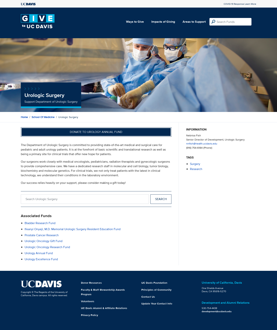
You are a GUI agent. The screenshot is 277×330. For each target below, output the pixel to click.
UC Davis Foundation (154, 283)
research (196, 169)
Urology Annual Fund (39, 253)
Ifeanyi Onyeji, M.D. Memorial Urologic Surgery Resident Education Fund (73, 229)
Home (24, 117)
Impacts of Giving (163, 21)
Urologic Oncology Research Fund (47, 247)
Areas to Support (194, 21)
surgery (195, 164)
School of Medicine (43, 117)
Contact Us (148, 297)
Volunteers (87, 301)
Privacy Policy (89, 315)
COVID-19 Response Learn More (240, 3)
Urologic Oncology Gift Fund (43, 241)
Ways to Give (135, 21)
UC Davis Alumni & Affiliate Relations (104, 308)
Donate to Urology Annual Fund (96, 132)
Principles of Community (156, 290)
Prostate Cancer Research (42, 235)
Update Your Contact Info (156, 303)
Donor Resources (91, 283)
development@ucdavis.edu (217, 311)
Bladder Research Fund (40, 223)
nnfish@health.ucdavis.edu (201, 143)
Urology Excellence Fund (41, 259)
